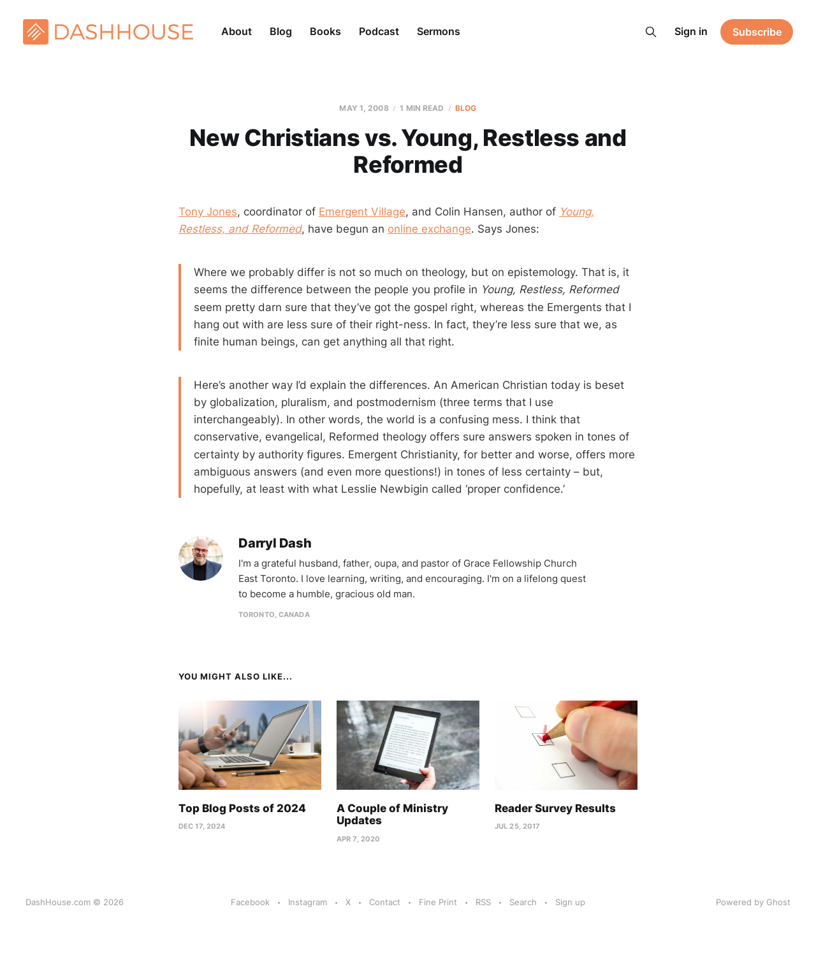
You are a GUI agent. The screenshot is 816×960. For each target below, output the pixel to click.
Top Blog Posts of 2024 (242, 808)
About (236, 31)
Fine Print (438, 902)
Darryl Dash (275, 543)
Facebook (250, 902)
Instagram (307, 902)
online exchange (429, 228)
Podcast (379, 31)
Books (325, 31)
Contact (384, 902)
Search (523, 902)
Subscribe (757, 31)
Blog (281, 31)
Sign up (570, 902)
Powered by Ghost (753, 902)
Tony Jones (207, 211)
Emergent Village (362, 211)
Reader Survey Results (555, 808)
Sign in (691, 31)
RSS (483, 902)
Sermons (438, 31)
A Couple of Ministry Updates (392, 814)
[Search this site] (650, 31)
